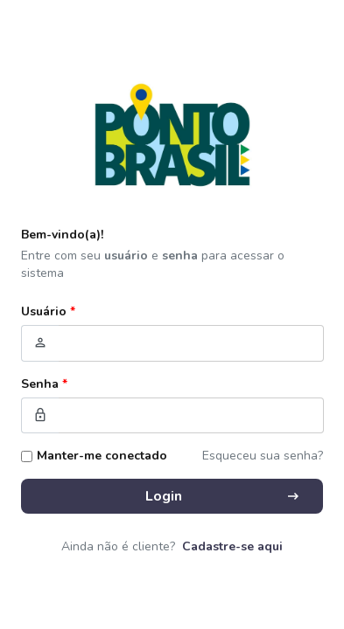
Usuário (48, 311)
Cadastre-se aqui (232, 546)
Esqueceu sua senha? (262, 455)
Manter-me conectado (102, 455)
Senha (44, 384)
